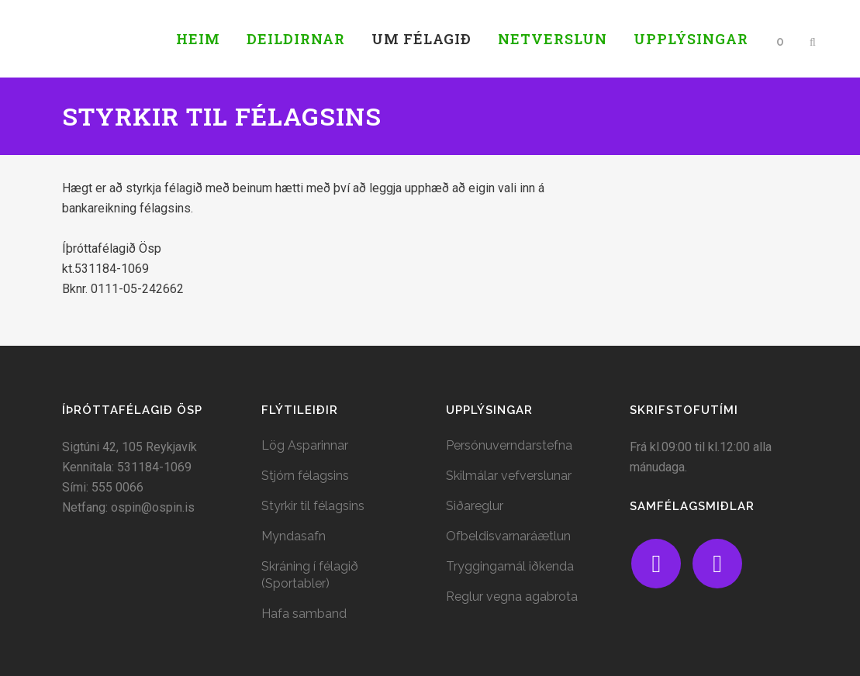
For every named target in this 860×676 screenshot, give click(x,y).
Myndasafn (293, 536)
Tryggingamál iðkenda (510, 566)
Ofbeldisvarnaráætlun (508, 536)
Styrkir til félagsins (312, 505)
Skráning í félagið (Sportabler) (309, 575)
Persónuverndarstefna (509, 445)
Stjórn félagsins (305, 475)
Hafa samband (304, 613)
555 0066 (117, 487)
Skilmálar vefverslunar (509, 475)
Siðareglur (474, 505)
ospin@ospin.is (153, 507)
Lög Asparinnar (304, 445)
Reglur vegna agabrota (512, 596)
